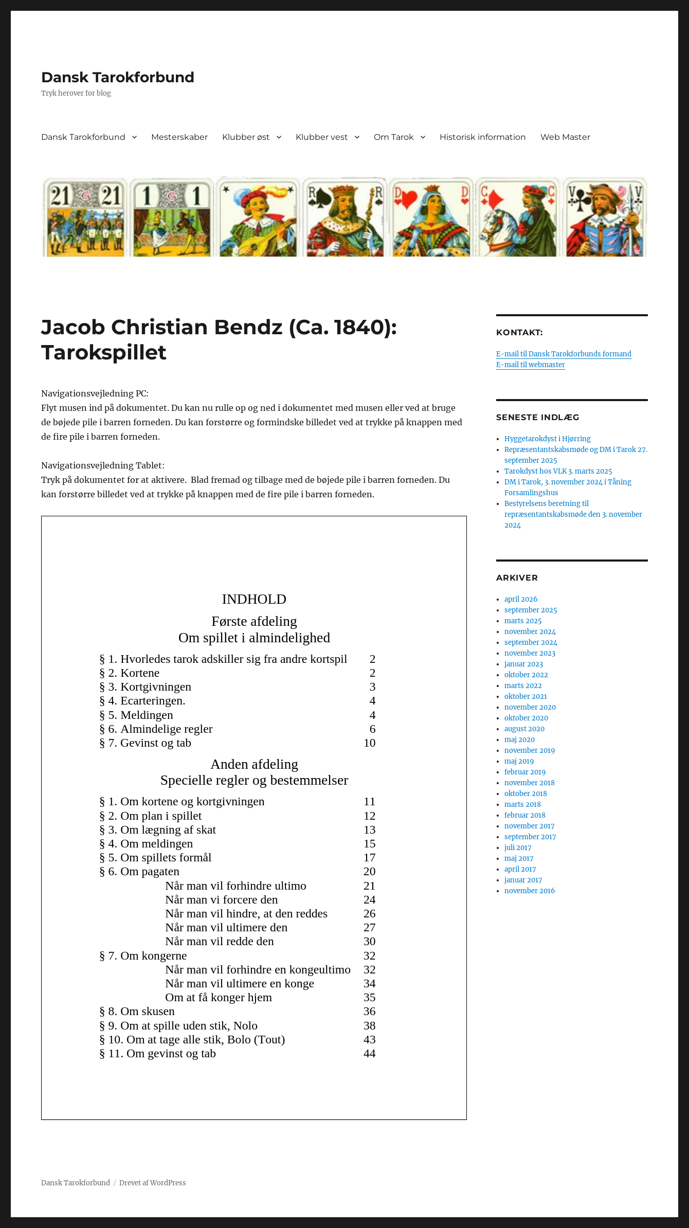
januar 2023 (523, 664)
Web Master (565, 137)
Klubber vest (322, 137)
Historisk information (483, 137)
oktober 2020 (526, 718)
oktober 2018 (525, 793)
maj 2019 (519, 761)
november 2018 (529, 783)
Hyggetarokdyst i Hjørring (547, 439)
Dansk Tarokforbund (117, 77)
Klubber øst (246, 137)
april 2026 (521, 599)
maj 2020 (519, 739)
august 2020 (524, 729)
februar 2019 (525, 772)
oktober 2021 (525, 696)
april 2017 (520, 869)
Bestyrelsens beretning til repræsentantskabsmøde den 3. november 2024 (573, 514)
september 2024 (530, 642)
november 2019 (529, 750)
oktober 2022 (526, 675)
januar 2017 (523, 880)
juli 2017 (518, 847)
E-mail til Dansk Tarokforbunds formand (563, 354)
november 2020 (530, 707)
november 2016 (529, 891)
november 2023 (529, 653)
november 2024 (530, 631)
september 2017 (530, 837)
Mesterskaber (179, 137)
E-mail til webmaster (530, 364)
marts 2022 (523, 685)
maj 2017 (519, 858)
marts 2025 (523, 621)
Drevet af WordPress (152, 1183)
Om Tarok (394, 137)
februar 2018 (525, 815)
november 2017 (529, 826)
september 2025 (530, 610)
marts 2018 (522, 804)
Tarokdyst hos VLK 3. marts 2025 (558, 471)
